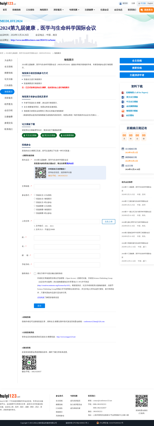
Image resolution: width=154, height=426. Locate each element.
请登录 (123, 3)
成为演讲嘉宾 (75, 401)
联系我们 (132, 10)
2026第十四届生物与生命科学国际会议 (135, 243)
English (150, 3)
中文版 (143, 3)
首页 (5, 10)
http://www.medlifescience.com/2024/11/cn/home (33, 40)
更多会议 (70, 163)
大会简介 (8, 60)
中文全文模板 (30, 135)
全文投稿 (8, 66)
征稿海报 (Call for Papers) (137, 92)
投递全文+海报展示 (43, 199)
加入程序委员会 (76, 404)
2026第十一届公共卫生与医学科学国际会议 (136, 212)
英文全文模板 (48, 135)
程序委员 (8, 104)
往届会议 (104, 10)
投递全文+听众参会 (43, 202)
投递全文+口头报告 (43, 195)
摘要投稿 (8, 73)
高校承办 (147, 10)
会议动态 (118, 10)
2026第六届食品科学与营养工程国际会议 (136, 233)
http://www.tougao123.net (66, 337)
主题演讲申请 (137, 75)
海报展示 (44, 10)
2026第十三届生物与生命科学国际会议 (135, 201)
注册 (133, 3)
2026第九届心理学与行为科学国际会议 (135, 222)
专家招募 (74, 10)
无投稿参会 (60, 416)
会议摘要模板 (67, 135)
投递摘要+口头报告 (43, 206)
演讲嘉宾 (59, 10)
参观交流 (8, 123)
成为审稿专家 (75, 408)
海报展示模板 (132, 111)
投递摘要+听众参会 (43, 213)
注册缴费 (90, 10)
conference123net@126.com (94, 321)
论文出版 (8, 79)
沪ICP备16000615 (79, 423)
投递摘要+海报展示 (43, 210)
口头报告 (30, 10)
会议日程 (8, 110)
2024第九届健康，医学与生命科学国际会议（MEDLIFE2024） (29, 53)
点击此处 (41, 297)
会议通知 (130, 115)
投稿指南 (16, 10)
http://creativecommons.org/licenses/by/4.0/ (54, 285)
